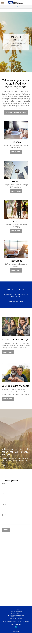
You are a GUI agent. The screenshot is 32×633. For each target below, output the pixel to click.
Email (3, 494)
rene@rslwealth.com (16, 624)
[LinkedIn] (16, 627)
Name (3, 483)
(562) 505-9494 (18, 611)
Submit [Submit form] (6, 529)
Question (4, 515)
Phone (4, 504)
